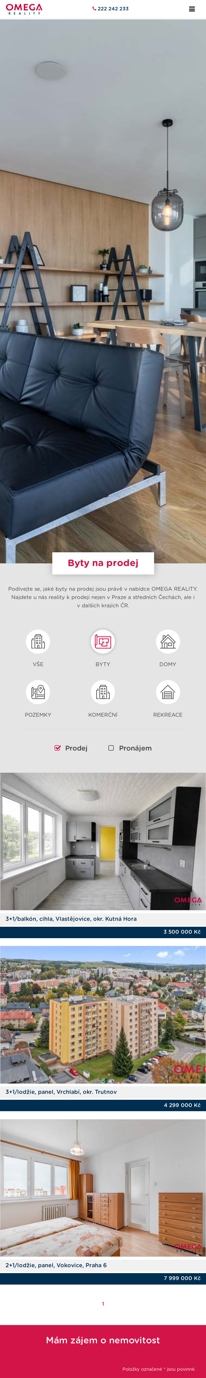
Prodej (71, 728)
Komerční (102, 695)
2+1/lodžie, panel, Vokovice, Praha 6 (56, 1246)
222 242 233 (112, 8)
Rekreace (168, 695)
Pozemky (38, 695)
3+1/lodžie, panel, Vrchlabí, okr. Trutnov (61, 1073)
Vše (38, 644)
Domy (167, 644)
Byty (103, 644)
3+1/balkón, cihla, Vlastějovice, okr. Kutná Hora (71, 899)
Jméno (19, 1365)
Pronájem (130, 728)
